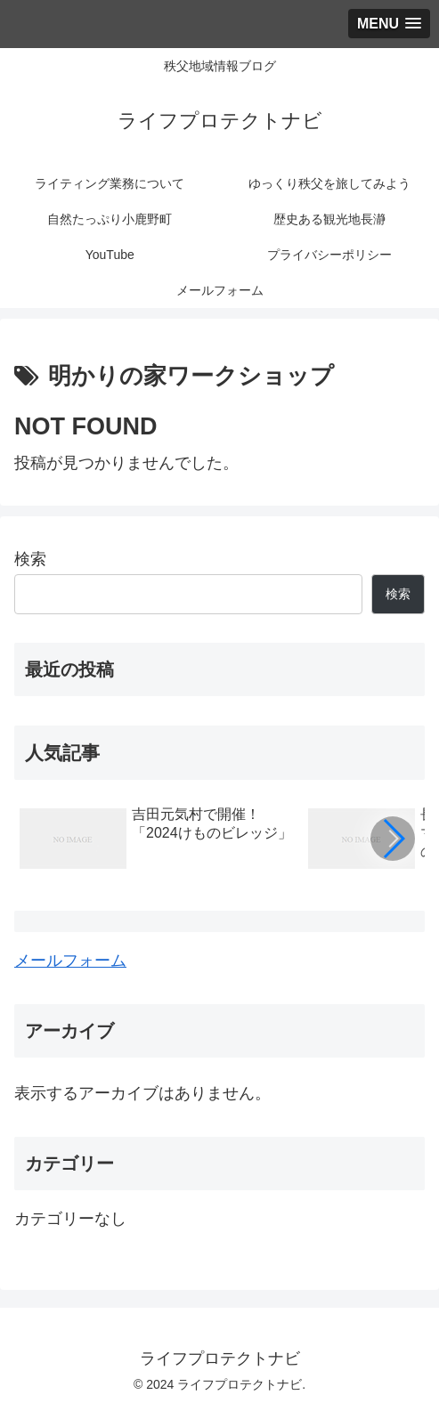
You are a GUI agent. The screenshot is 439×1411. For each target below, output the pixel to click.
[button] (392, 838)
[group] (157, 841)
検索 (30, 559)
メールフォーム (70, 960)
